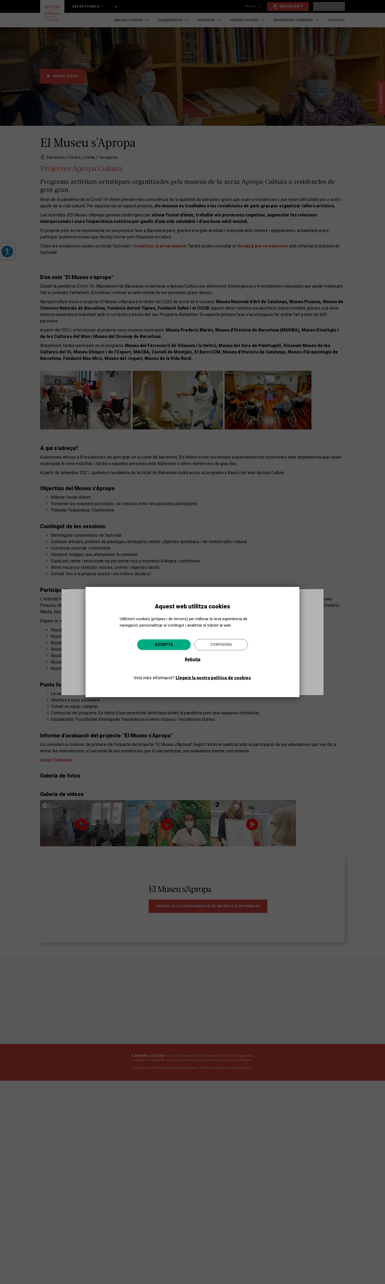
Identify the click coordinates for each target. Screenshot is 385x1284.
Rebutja (192, 659)
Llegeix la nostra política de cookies (213, 677)
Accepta (164, 644)
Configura (221, 644)
